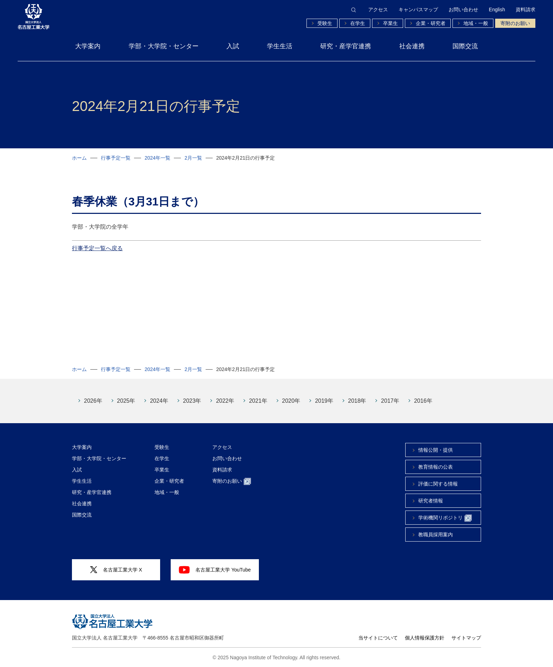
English (497, 9)
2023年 (192, 401)
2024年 (159, 401)
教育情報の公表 (435, 467)
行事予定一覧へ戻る (97, 248)
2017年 (390, 401)
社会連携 (412, 46)
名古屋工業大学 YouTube (215, 570)
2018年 (357, 401)
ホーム (79, 158)
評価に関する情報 (438, 484)
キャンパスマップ (418, 9)
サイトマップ (466, 638)
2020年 (291, 401)
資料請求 (525, 9)
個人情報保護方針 (424, 638)
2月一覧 (193, 158)
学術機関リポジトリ (445, 518)
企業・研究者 (430, 23)
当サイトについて (378, 638)
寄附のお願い (515, 23)
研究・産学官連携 (345, 46)
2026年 (93, 401)
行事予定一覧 (115, 158)
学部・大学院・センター (164, 46)
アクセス (378, 9)
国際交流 (465, 46)
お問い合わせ (463, 9)
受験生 (324, 23)
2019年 (324, 401)
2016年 (423, 401)
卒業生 (390, 23)
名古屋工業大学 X (116, 570)
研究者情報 (430, 501)
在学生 (357, 23)
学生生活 (279, 46)
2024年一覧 (157, 158)
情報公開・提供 (435, 450)
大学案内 (88, 46)
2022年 (225, 401)
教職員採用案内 (435, 534)
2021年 (258, 401)
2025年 (126, 401)
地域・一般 (475, 23)
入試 (232, 46)
